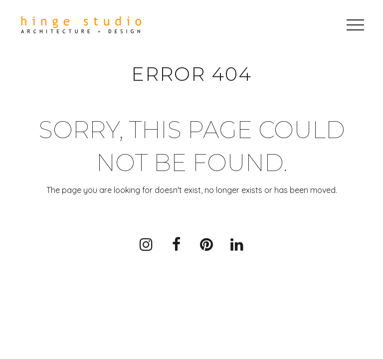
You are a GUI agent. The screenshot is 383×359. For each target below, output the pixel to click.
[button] (355, 24)
